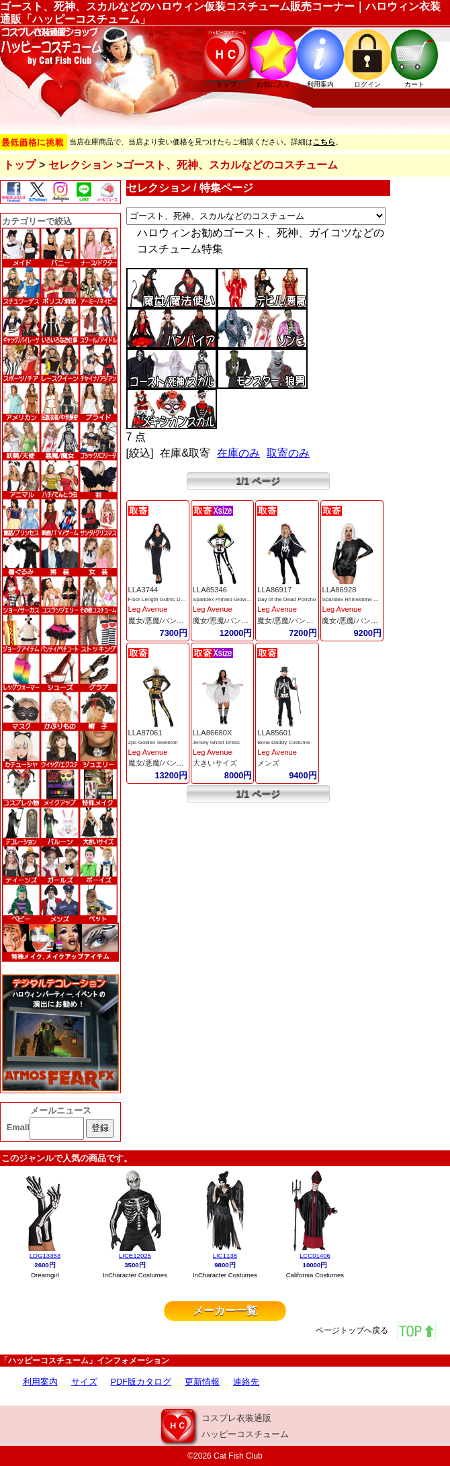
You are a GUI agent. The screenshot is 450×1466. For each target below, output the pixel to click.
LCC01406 (315, 1255)
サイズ (84, 1382)
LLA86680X (212, 733)
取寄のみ (288, 453)
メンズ (268, 763)
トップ (19, 165)
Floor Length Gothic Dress (159, 599)
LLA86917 (274, 590)
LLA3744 (143, 590)
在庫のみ (238, 453)
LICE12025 (135, 1255)
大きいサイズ (215, 763)
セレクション (80, 165)
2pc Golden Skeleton (153, 742)
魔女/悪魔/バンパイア (163, 620)
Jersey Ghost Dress (216, 742)
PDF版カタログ (141, 1382)
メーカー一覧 (225, 1310)
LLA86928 (339, 590)
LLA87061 (145, 733)
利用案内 (40, 1382)
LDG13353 (45, 1255)
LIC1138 (225, 1255)
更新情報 (202, 1382)
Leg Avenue (148, 609)
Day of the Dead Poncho (286, 599)
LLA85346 (210, 590)
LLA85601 (274, 733)
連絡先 (246, 1382)
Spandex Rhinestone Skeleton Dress (366, 599)
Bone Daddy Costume (283, 742)
